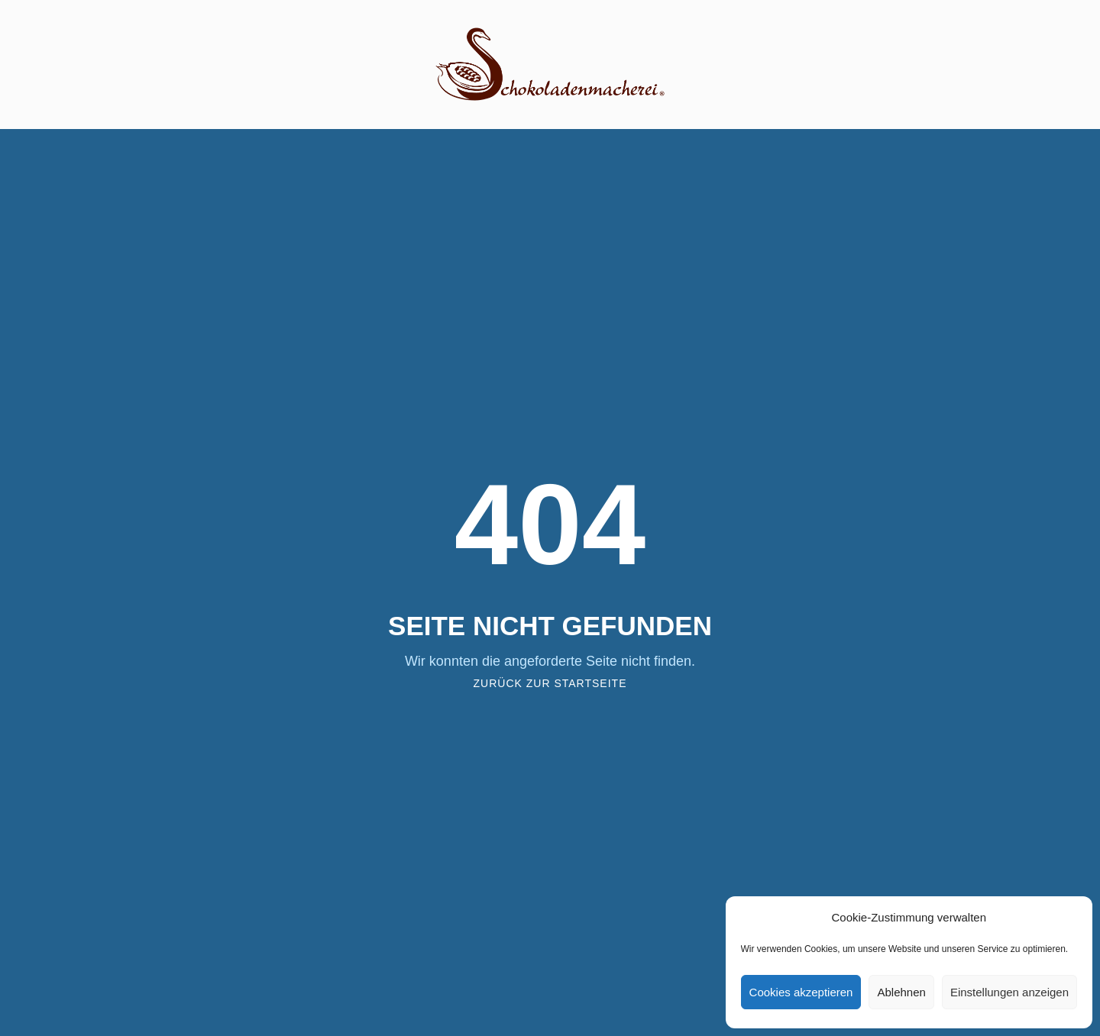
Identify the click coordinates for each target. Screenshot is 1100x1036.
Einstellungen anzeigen (1009, 992)
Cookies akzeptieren (801, 992)
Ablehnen (901, 992)
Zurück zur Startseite (550, 683)
